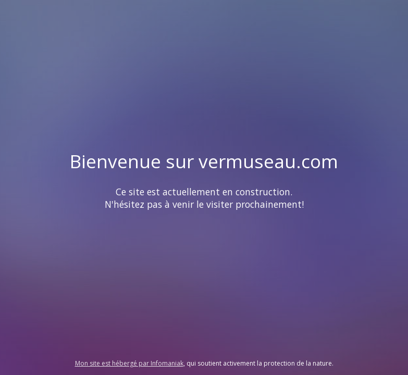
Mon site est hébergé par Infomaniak (129, 363)
